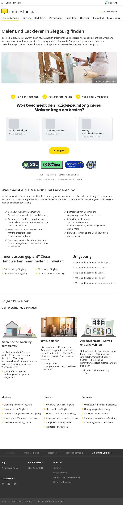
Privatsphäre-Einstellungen (51, 501)
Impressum (29, 501)
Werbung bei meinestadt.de (66, 477)
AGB (3, 501)
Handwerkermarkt (74, 452)
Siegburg (52, 452)
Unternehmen (60, 472)
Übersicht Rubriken (62, 482)
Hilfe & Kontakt (35, 468)
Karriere (57, 468)
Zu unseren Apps (9, 468)
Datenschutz (15, 501)
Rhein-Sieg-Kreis (31, 452)
